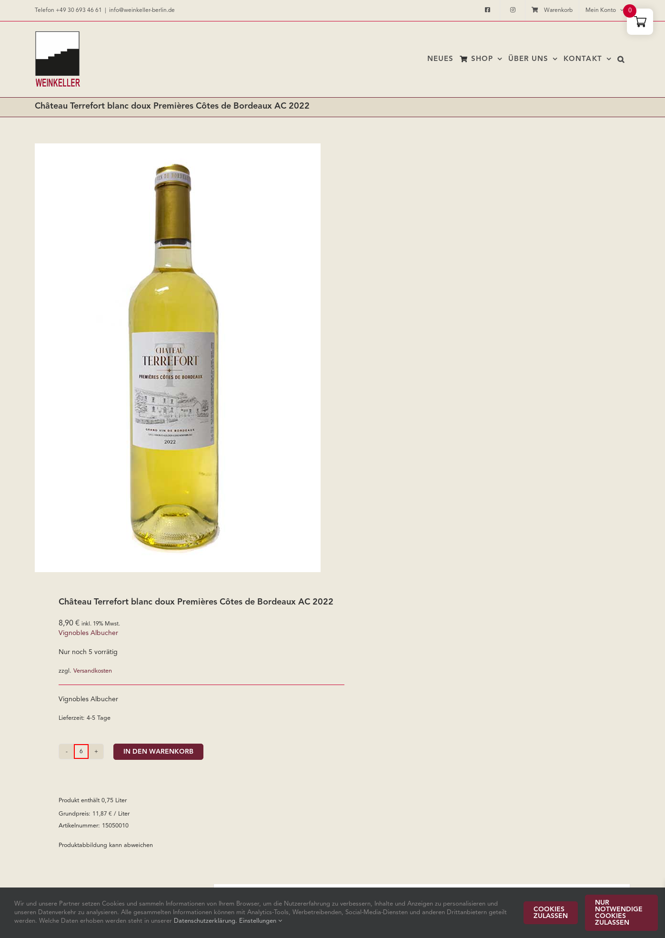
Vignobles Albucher (88, 633)
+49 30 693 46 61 (79, 10)
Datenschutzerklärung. (206, 921)
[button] (621, 59)
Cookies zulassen (551, 912)
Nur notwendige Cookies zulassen (619, 912)
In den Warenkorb (158, 751)
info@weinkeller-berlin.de (142, 10)
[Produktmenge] (81, 751)
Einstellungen (260, 921)
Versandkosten (92, 671)
